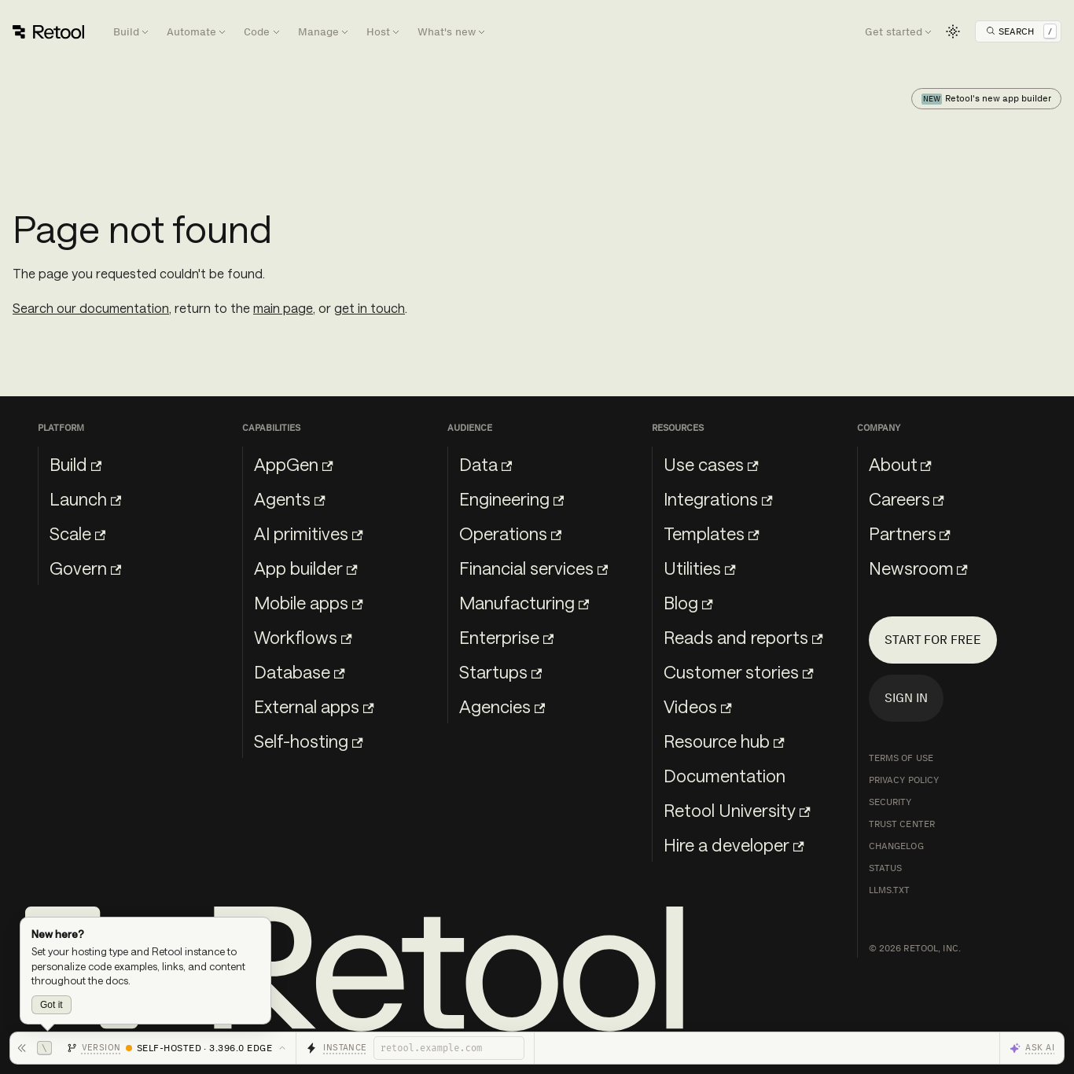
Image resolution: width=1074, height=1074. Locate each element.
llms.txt (889, 890)
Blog (688, 602)
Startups (500, 671)
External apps (313, 706)
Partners (910, 533)
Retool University (737, 810)
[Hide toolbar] (34, 1048)
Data (485, 464)
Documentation (724, 775)
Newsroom (918, 567)
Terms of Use (901, 758)
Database (299, 671)
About (900, 464)
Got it (51, 1004)
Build (75, 464)
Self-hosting (308, 740)
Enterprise (506, 637)
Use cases (711, 464)
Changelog (896, 846)
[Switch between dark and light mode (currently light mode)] (952, 31)
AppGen (293, 464)
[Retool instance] (448, 1048)
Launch (85, 498)
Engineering (511, 498)
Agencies (502, 706)
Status (886, 868)
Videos (697, 706)
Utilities (699, 567)
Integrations (718, 498)
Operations (510, 533)
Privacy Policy (904, 780)
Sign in (906, 697)
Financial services (533, 567)
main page (283, 307)
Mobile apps (308, 602)
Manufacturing (524, 602)
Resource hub (724, 740)
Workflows (302, 637)
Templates (711, 533)
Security (890, 802)
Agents (289, 498)
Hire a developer (734, 844)
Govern (85, 567)
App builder (305, 567)
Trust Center (902, 824)
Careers (906, 498)
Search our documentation (91, 307)
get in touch (369, 307)
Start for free (933, 639)
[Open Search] (1021, 31)
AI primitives (308, 533)
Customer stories (738, 671)
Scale (77, 533)
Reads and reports (743, 637)
